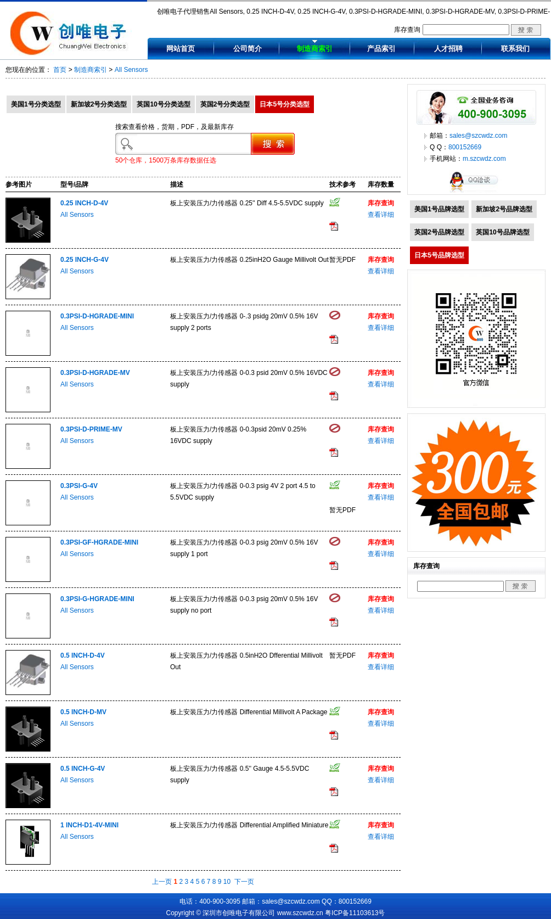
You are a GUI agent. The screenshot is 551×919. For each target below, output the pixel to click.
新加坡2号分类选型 (99, 104)
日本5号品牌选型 (439, 255)
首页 (59, 70)
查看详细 (381, 214)
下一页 (244, 882)
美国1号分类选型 (36, 104)
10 (226, 882)
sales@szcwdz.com (478, 135)
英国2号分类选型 (225, 104)
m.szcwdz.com (484, 158)
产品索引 (381, 48)
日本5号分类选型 (285, 104)
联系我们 (515, 48)
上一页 (162, 882)
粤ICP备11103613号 (355, 913)
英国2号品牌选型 (439, 232)
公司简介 (247, 48)
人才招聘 (448, 48)
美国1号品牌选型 (439, 209)
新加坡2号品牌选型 (504, 209)
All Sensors (131, 70)
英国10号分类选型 (163, 104)
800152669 (464, 147)
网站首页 (180, 48)
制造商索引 (315, 48)
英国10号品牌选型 (502, 232)
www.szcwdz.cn (300, 913)
